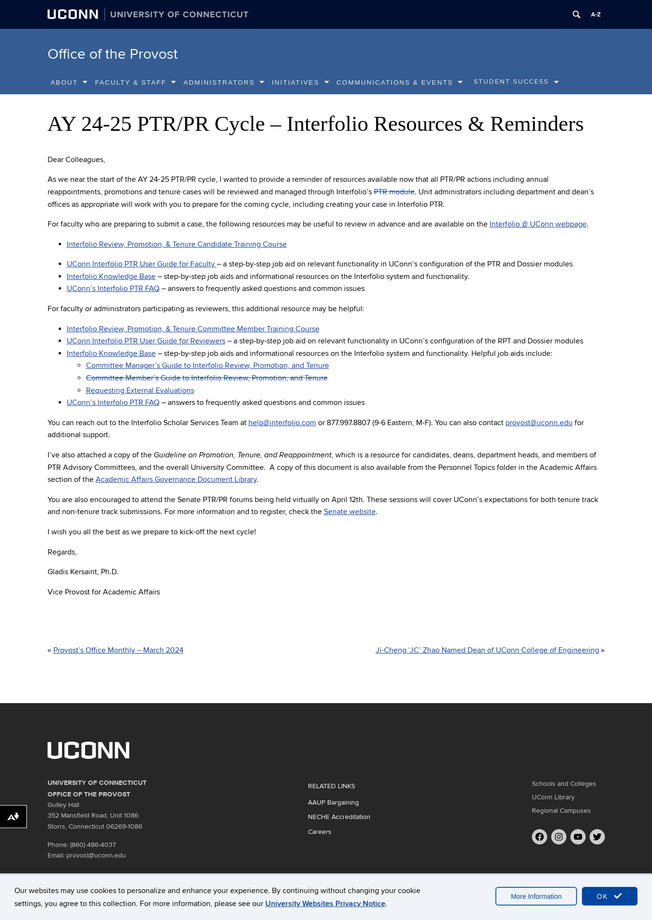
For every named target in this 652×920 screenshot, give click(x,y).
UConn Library (553, 797)
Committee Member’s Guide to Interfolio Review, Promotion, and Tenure (207, 378)
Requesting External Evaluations (140, 390)
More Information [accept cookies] (536, 896)
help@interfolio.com (282, 423)
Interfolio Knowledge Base (111, 276)
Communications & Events (400, 82)
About (69, 82)
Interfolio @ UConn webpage (538, 224)
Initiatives (301, 82)
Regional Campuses (561, 811)
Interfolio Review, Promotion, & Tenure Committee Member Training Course (193, 329)
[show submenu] (557, 82)
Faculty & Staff (136, 82)
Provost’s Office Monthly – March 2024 (118, 650)
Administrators (224, 82)
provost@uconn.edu (539, 423)
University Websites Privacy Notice (325, 903)
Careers (320, 832)
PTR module (394, 192)
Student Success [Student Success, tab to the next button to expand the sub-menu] (511, 82)
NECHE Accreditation (339, 817)
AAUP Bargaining (333, 802)
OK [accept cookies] (610, 896)
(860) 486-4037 (93, 845)
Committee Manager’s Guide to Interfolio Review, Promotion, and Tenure (207, 365)
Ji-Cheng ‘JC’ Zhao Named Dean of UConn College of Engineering (487, 650)
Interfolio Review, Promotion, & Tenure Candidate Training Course (177, 244)
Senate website (350, 512)
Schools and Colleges (564, 784)
